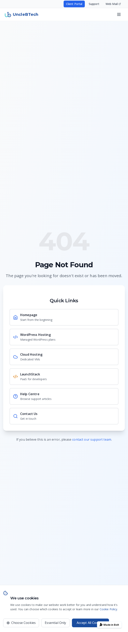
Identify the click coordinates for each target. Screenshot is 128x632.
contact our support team (91, 439)
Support (94, 4)
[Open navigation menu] (119, 14)
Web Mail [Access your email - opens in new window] (113, 4)
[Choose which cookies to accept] (21, 623)
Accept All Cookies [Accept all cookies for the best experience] (90, 623)
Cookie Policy (108, 609)
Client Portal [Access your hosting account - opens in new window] (74, 4)
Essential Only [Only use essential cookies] (55, 623)
